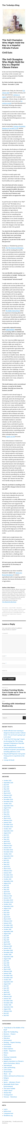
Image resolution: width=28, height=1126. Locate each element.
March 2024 (7, 818)
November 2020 (8, 902)
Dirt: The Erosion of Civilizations (14, 248)
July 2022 (6, 860)
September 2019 (8, 931)
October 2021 (7, 879)
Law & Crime (7, 1069)
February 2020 (8, 921)
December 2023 (8, 824)
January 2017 (7, 998)
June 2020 (7, 912)
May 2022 (6, 864)
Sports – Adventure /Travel (12, 1082)
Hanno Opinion (8, 1048)
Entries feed (7, 1111)
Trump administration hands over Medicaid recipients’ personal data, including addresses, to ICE (14, 749)
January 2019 (7, 948)
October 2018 (7, 954)
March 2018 (7, 969)
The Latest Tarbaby (9, 1088)
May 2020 (6, 914)
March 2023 (7, 843)
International (8, 1065)
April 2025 (7, 791)
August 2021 (7, 883)
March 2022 (7, 868)
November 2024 (8, 801)
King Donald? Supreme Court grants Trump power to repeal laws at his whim (14, 756)
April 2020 (7, 917)
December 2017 (8, 975)
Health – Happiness (10, 1051)
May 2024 (6, 814)
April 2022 (7, 866)
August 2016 (7, 1009)
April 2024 (7, 816)
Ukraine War (7, 1092)
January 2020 (8, 923)
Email (4, 663)
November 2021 (8, 877)
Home (5, 1055)
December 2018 (8, 950)
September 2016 (8, 1007)
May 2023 (6, 839)
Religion (6, 1078)
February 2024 (8, 820)
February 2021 (8, 896)
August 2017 (7, 984)
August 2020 (7, 908)
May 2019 (6, 940)
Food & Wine (7, 1044)
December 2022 (8, 849)
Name (4, 656)
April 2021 (7, 891)
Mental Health (8, 1071)
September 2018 (8, 956)
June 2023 (6, 837)
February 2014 (8, 1011)
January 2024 (7, 822)
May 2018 (6, 965)
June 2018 (6, 963)
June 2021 (6, 887)
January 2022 (7, 873)
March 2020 (7, 919)
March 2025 (7, 793)
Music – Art (7, 1074)
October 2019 (7, 929)
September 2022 (8, 856)
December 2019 (8, 925)
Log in (5, 1109)
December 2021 (8, 875)
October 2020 (8, 904)
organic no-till (10, 436)
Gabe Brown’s (10, 329)
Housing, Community (10, 1057)
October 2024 (8, 803)
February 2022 (8, 870)
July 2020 (6, 910)
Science (6, 1080)
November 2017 (8, 977)
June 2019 (6, 938)
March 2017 (7, 994)
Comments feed (8, 1113)
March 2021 (7, 894)
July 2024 (6, 810)
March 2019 (7, 944)
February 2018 (8, 971)
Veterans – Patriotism (10, 1097)
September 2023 (8, 831)
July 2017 (6, 986)
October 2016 (7, 1005)
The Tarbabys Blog (10, 5)
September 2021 (8, 881)
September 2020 (8, 906)
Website (4, 670)
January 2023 (7, 847)
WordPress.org (8, 1115)
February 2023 (8, 845)
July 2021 (6, 885)
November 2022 (8, 852)
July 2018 (6, 961)
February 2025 (8, 795)
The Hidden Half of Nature (13, 311)
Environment (5, 609)
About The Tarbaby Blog (11, 1032)
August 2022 (7, 858)
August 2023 (7, 833)
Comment (5, 633)
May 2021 (6, 889)
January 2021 (7, 898)
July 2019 (6, 935)
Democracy (7, 1036)
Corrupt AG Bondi (9, 760)
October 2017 (7, 979)
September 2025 (8, 782)
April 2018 (7, 967)
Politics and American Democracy (14, 1076)
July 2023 (6, 835)
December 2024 (8, 799)
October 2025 (7, 780)
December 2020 (8, 900)
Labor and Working (13, 611)
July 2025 (6, 785)
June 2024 (6, 812)
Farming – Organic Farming (12, 1042)
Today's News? (13, 614)
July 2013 (6, 1013)
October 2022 (7, 854)
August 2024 (7, 808)
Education (19, 607)
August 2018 (7, 958)
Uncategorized (8, 1095)
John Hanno (5, 607)
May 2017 (6, 990)
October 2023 (7, 829)
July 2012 (6, 1015)
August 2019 (7, 933)
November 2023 (8, 826)
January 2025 (7, 797)
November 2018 (8, 952)
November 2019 (8, 927)
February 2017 (8, 996)
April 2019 (7, 942)
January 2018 (7, 973)
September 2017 (8, 982)
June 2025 (6, 787)
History (6, 1053)
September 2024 (8, 805)
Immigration (7, 1059)
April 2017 (7, 992)
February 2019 (8, 946)
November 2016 (8, 1003)
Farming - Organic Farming (15, 609)
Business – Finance (9, 1034)
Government (7, 1046)
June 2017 (6, 988)
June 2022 (6, 862)
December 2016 (8, 1000)
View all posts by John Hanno (9, 602)
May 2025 (6, 789)
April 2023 (7, 841)
